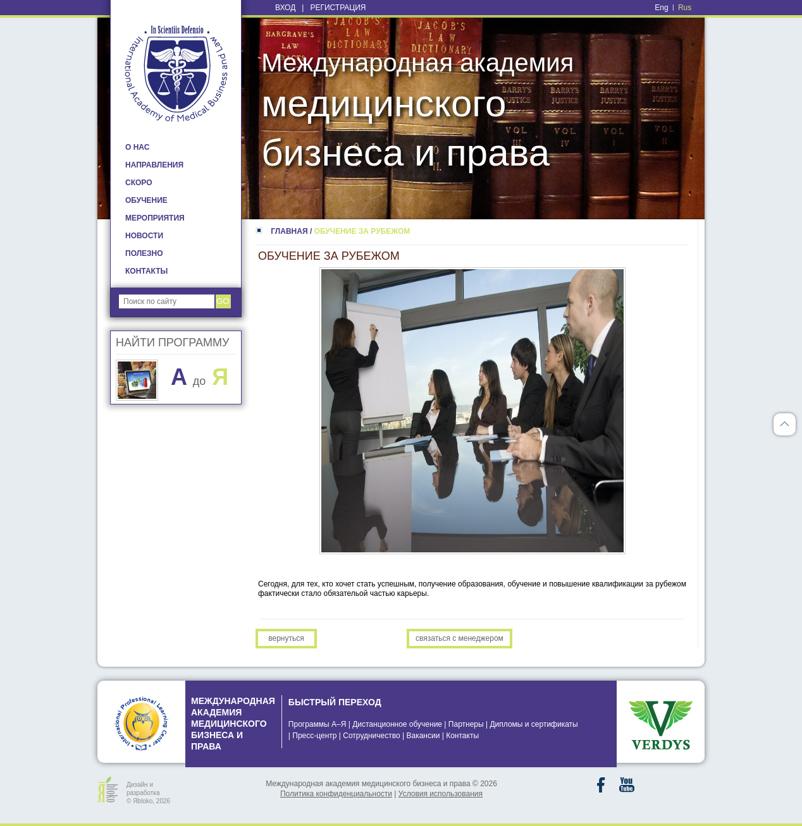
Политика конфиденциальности (336, 793)
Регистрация (338, 7)
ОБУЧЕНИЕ (146, 200)
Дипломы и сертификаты (533, 724)
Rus (684, 7)
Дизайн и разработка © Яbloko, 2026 (148, 792)
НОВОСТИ (144, 235)
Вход (285, 7)
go (223, 301)
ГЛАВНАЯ (289, 231)
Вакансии (423, 735)
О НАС (137, 147)
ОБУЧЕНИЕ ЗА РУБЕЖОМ (362, 231)
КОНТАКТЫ (146, 271)
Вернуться (286, 638)
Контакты (462, 735)
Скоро (138, 182)
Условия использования (440, 793)
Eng (661, 7)
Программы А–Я (317, 724)
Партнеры (466, 724)
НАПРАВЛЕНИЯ (154, 165)
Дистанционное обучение (397, 724)
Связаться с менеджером (459, 638)
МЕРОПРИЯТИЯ (155, 218)
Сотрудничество (371, 735)
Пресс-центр (314, 735)
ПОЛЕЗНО (144, 253)
